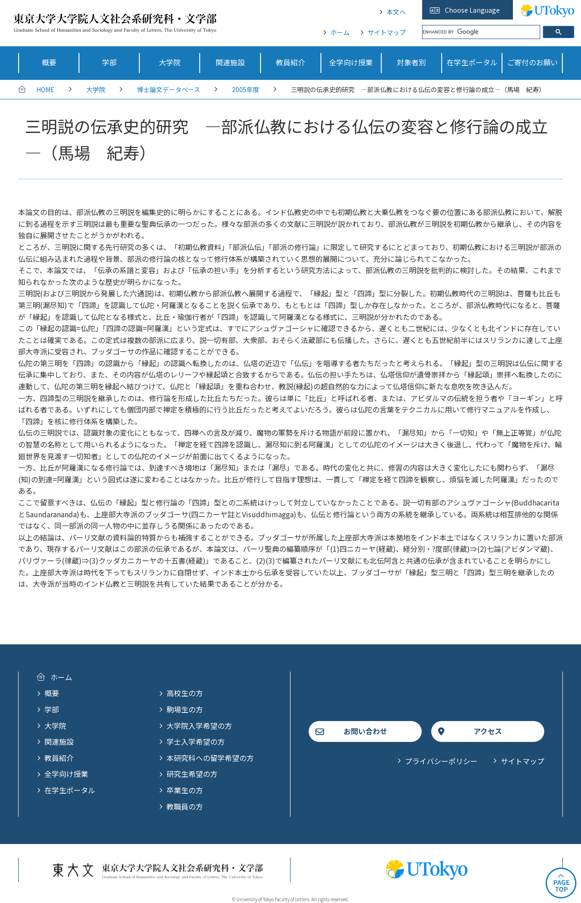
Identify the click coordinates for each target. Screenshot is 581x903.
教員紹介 (59, 757)
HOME (45, 89)
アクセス (487, 731)
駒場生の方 (185, 709)
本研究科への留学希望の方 (210, 757)
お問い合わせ (365, 731)
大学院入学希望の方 (199, 725)
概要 (51, 692)
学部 (51, 709)
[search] (481, 32)
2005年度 (245, 89)
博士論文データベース (168, 89)
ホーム (340, 32)
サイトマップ (387, 32)
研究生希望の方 (192, 773)
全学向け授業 (66, 773)
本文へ (396, 11)
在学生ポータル (69, 790)
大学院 (95, 89)
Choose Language (472, 10)
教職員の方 (185, 806)
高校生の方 (185, 692)
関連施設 (59, 741)
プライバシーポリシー (441, 761)
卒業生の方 (185, 790)
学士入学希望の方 (196, 741)
